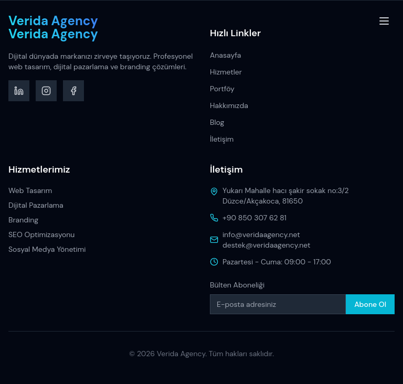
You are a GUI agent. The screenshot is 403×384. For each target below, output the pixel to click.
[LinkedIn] (18, 90)
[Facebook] (73, 90)
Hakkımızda (229, 105)
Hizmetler (226, 72)
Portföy (222, 88)
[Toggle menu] (384, 20)
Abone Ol (370, 304)
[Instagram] (46, 90)
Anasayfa (225, 55)
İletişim (222, 139)
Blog (217, 122)
